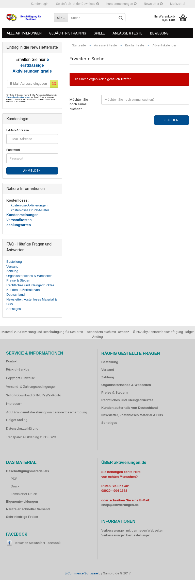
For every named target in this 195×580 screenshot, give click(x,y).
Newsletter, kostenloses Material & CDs (132, 415)
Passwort (13, 150)
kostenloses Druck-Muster (30, 210)
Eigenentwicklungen (22, 501)
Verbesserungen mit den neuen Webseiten (132, 530)
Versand (12, 266)
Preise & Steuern (18, 280)
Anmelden (32, 170)
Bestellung (14, 261)
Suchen (172, 120)
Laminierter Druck (24, 494)
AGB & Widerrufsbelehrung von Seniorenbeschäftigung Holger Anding (46, 416)
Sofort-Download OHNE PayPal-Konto (33, 395)
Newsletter (153, 4)
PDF (14, 479)
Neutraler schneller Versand (28, 509)
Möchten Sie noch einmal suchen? (79, 104)
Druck (15, 486)
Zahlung (12, 271)
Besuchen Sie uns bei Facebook (37, 543)
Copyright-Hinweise (20, 378)
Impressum (14, 404)
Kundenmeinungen (121, 4)
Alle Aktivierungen (24, 33)
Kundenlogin (39, 4)
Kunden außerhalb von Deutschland (129, 408)
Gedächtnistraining (67, 33)
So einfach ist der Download (77, 4)
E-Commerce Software (81, 573)
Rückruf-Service (17, 369)
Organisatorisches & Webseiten (29, 276)
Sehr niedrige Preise (22, 517)
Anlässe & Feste (127, 33)
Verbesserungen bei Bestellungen (126, 535)
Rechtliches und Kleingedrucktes (30, 285)
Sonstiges (13, 309)
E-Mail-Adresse (17, 130)
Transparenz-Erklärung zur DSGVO (31, 437)
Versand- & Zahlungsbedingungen (31, 387)
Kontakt (12, 361)
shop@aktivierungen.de (120, 505)
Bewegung (159, 33)
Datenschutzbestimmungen (18, 97)
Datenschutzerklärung (22, 428)
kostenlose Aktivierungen (29, 205)
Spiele (99, 33)
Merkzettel (177, 4)
